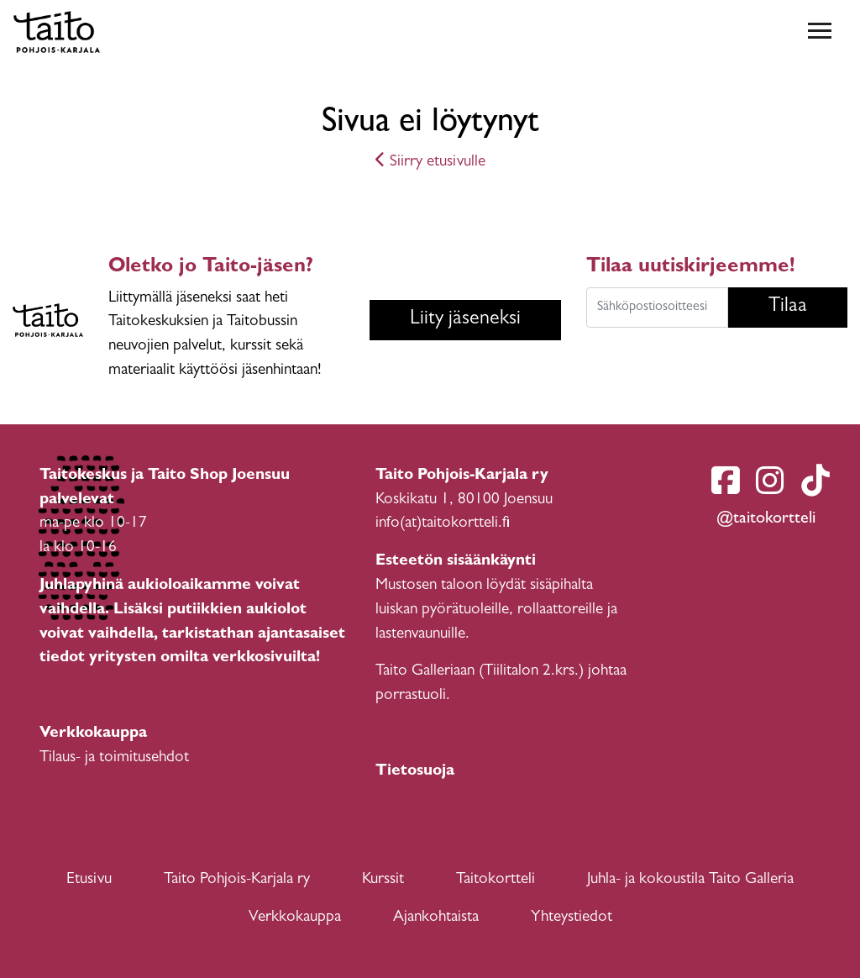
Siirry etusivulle (430, 163)
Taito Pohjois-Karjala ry (237, 880)
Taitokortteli (495, 880)
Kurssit (383, 880)
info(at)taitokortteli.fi (442, 524)
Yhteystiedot (571, 918)
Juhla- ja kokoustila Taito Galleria (690, 880)
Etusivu (89, 880)
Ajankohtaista (436, 918)
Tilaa (787, 307)
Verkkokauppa (295, 918)
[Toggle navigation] (820, 32)
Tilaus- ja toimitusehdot (114, 758)
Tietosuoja (414, 772)
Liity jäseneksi (465, 320)
